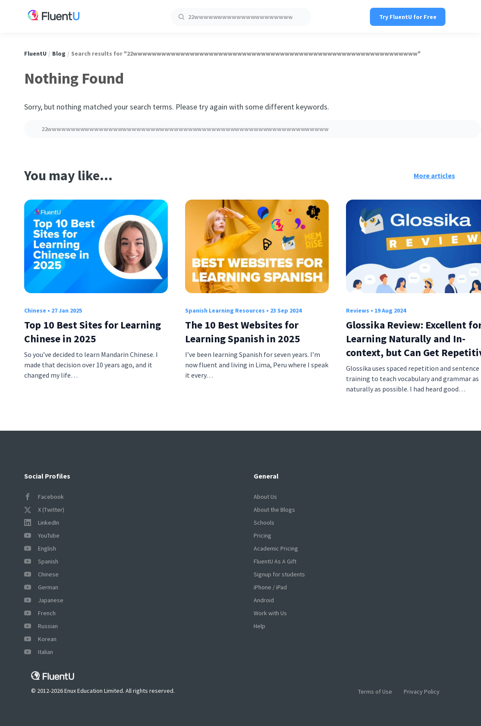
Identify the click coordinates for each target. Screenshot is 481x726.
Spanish (41, 561)
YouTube (42, 535)
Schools (264, 522)
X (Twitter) (44, 509)
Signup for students (279, 574)
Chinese (35, 310)
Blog (59, 53)
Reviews (357, 310)
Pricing (262, 535)
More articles (434, 175)
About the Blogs (274, 509)
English (40, 548)
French (40, 613)
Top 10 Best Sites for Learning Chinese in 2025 (92, 331)
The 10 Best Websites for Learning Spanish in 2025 (242, 331)
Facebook (44, 497)
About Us (265, 497)
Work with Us (270, 613)
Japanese (43, 600)
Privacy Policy (422, 691)
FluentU (35, 53)
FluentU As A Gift (275, 561)
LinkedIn (41, 522)
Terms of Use (375, 691)
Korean (40, 639)
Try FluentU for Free (408, 17)
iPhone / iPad (270, 587)
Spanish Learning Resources (225, 310)
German (41, 587)
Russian (41, 626)
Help (259, 626)
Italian (38, 652)
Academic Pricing (276, 548)
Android (264, 600)
